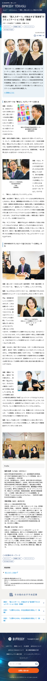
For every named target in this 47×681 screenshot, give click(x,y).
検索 (36, 664)
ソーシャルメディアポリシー (32, 654)
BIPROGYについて (36, 646)
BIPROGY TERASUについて (16, 650)
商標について (18, 646)
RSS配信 (26, 646)
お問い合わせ (23, 670)
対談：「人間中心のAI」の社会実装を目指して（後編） (21, 611)
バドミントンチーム (28, 26)
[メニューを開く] (43, 4)
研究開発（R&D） (17, 26)
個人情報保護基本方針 (32, 650)
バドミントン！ (7, 26)
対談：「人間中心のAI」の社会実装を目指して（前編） (21, 619)
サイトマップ (23, 658)
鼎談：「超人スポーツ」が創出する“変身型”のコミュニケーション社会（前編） (21, 603)
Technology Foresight (8, 29)
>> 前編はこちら (9, 93)
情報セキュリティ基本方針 (14, 654)
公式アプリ (9, 646)
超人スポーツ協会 (10, 573)
